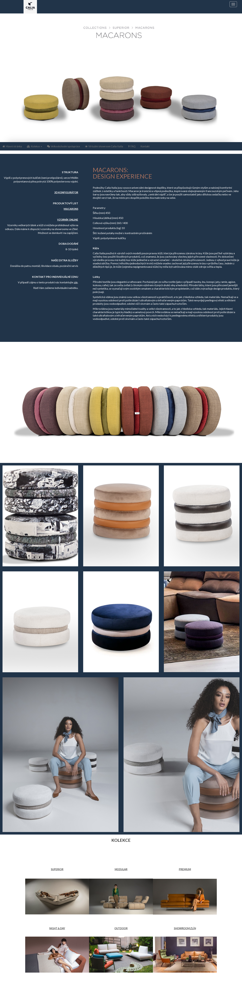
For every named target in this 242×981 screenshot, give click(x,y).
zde (76, 282)
